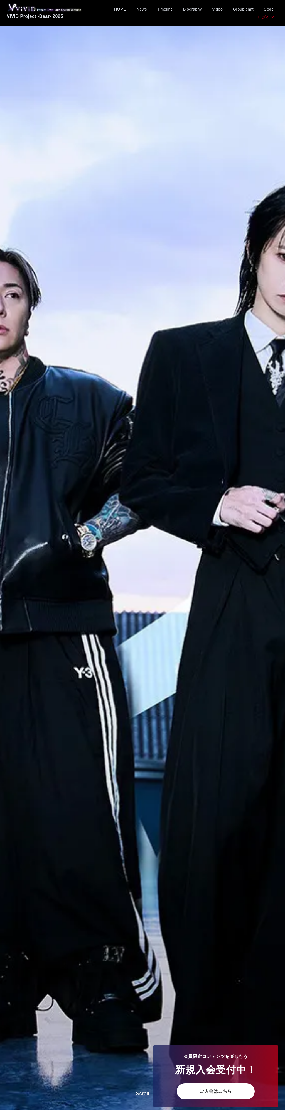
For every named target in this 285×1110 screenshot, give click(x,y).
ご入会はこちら (216, 1091)
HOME (120, 9)
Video (217, 9)
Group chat (243, 9)
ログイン (266, 17)
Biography (192, 9)
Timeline (165, 9)
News (142, 9)
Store (269, 9)
